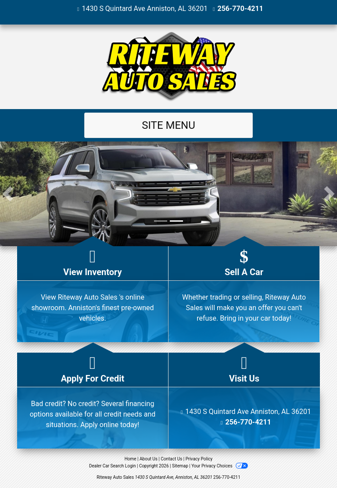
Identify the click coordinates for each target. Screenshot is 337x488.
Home (130, 458)
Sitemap (180, 465)
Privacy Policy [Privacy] (199, 458)
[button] (7, 193)
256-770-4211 (240, 8)
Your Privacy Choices (219, 465)
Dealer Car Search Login (112, 465)
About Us (149, 458)
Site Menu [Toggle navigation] (168, 125)
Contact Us (171, 458)
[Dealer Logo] (168, 67)
